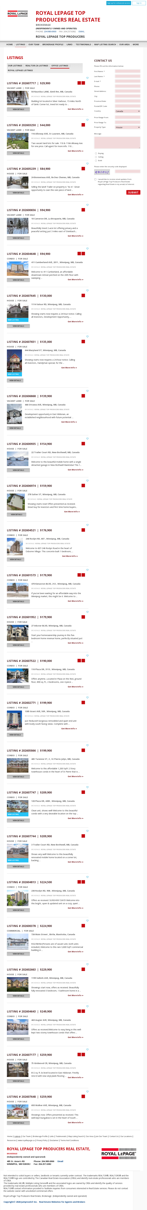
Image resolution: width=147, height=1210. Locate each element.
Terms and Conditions (69, 1140)
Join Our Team (101, 1136)
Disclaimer (54, 1140)
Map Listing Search (105, 44)
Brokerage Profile (52, 44)
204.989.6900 (50, 31)
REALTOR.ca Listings (37, 65)
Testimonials (83, 44)
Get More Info (75, 109)
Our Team (33, 44)
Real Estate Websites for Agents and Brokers (62, 1201)
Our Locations (126, 1136)
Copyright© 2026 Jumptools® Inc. (20, 1201)
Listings (20, 44)
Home (9, 44)
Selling (100, 157)
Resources (11, 1140)
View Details (18, 109)
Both (100, 160)
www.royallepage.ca (26, 1140)
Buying (101, 153)
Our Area (124, 44)
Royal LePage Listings (20, 70)
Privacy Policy (42, 1140)
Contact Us (113, 1136)
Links (69, 44)
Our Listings (15, 65)
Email (82, 31)
